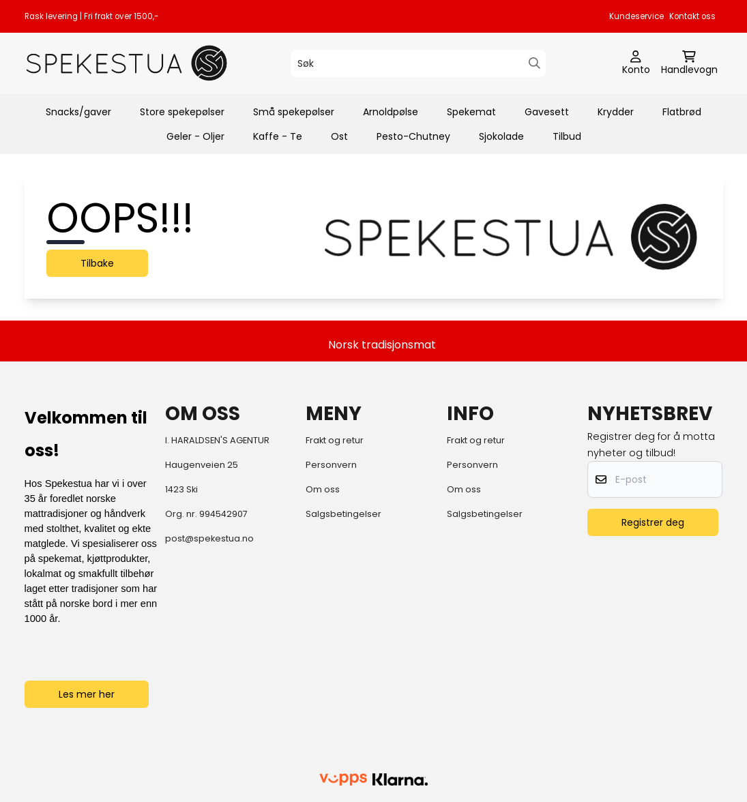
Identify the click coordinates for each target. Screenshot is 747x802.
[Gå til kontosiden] (636, 63)
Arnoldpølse (390, 112)
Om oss (323, 489)
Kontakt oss (692, 16)
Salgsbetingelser (343, 514)
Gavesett (547, 112)
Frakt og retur (335, 440)
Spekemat (471, 112)
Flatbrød (681, 112)
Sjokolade (501, 136)
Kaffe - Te (277, 136)
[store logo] (127, 63)
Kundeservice (636, 16)
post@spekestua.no (209, 538)
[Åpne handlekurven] (689, 63)
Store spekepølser (182, 112)
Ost (339, 136)
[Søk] (418, 63)
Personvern (331, 465)
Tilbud (567, 136)
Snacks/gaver (78, 112)
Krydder (616, 112)
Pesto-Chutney (413, 136)
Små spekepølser (293, 112)
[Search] (534, 63)
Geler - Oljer (195, 136)
